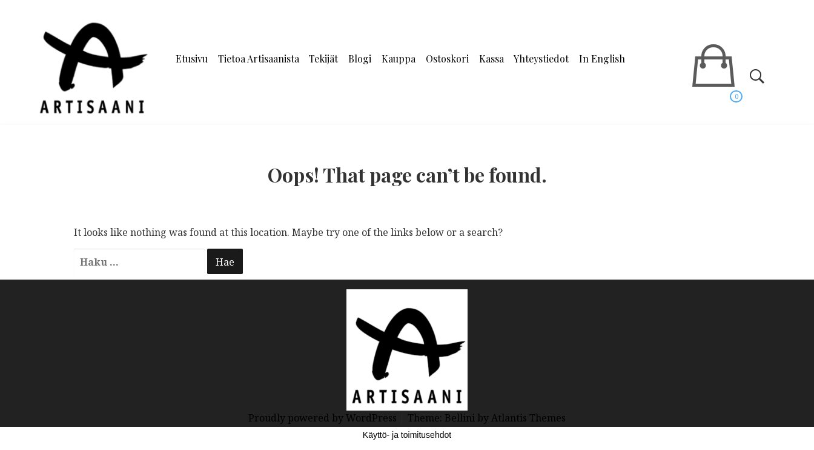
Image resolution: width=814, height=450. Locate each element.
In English (602, 58)
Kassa (491, 58)
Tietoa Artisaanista (258, 58)
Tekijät (323, 58)
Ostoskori (447, 58)
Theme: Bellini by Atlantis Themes (487, 418)
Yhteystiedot (541, 58)
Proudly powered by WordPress (323, 418)
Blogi (359, 58)
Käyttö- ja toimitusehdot (407, 435)
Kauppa (398, 58)
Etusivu (192, 58)
